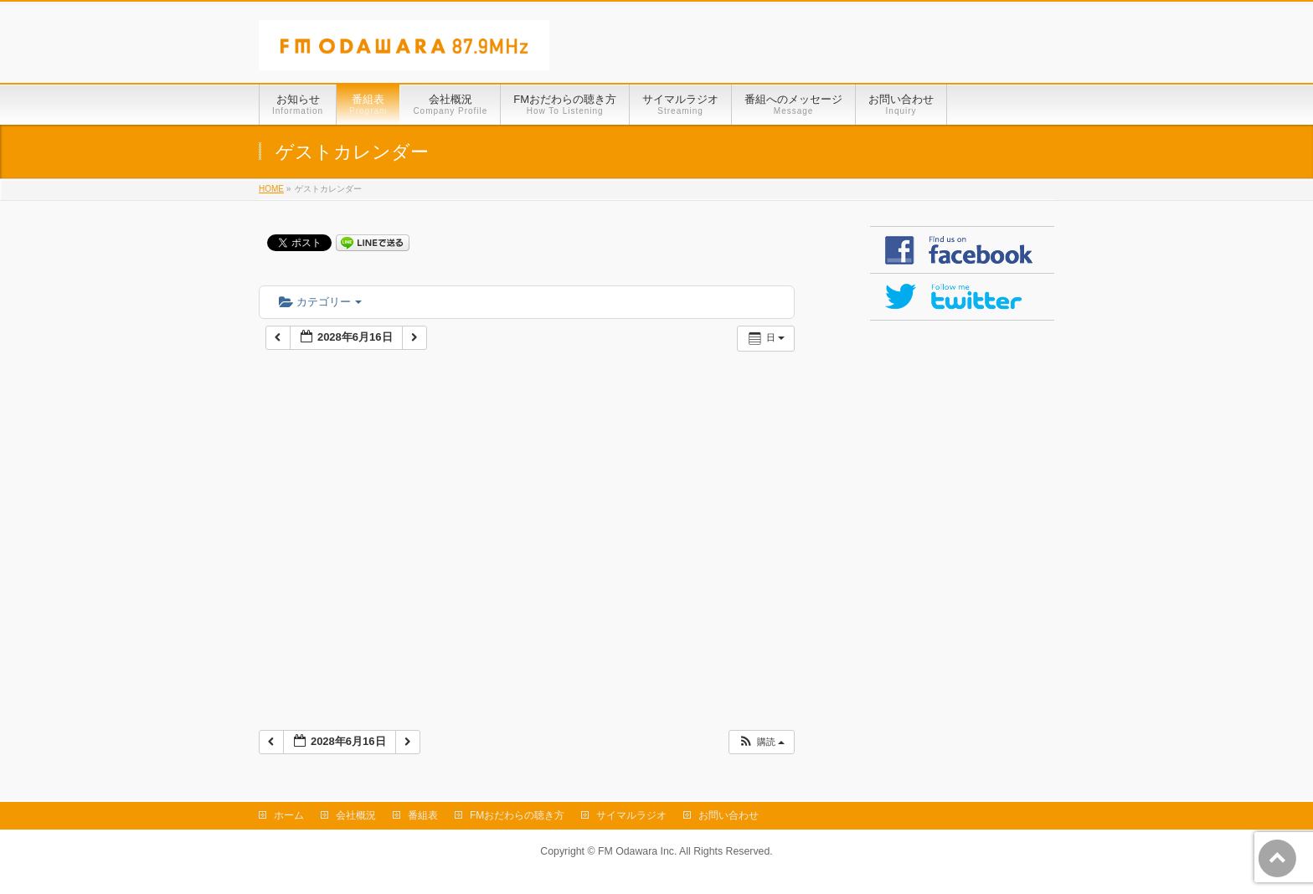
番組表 (423, 815)
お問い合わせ (728, 815)
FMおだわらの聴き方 (517, 815)
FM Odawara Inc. (637, 851)
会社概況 (356, 815)
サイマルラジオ (631, 815)
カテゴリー (320, 301)
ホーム (289, 815)
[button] (761, 742)
